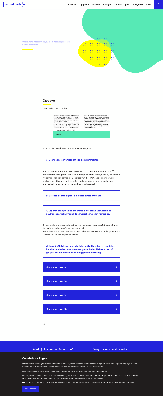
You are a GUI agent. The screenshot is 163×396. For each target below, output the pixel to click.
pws (127, 4)
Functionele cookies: (64, 371)
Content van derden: (78, 382)
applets (118, 4)
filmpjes (107, 4)
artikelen (72, 4)
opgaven (84, 4)
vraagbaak (138, 4)
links (148, 4)
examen (96, 4)
